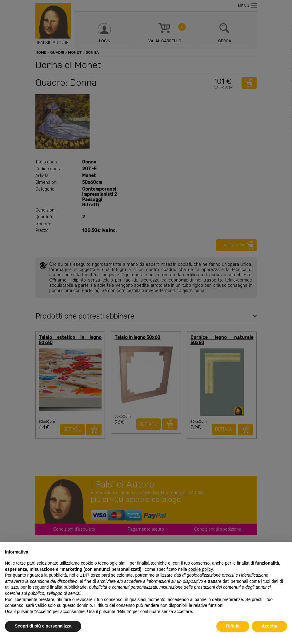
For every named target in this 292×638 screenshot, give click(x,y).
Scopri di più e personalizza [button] (43, 626)
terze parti (100, 575)
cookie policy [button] (200, 569)
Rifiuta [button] (233, 626)
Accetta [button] (269, 626)
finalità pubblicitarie (68, 587)
